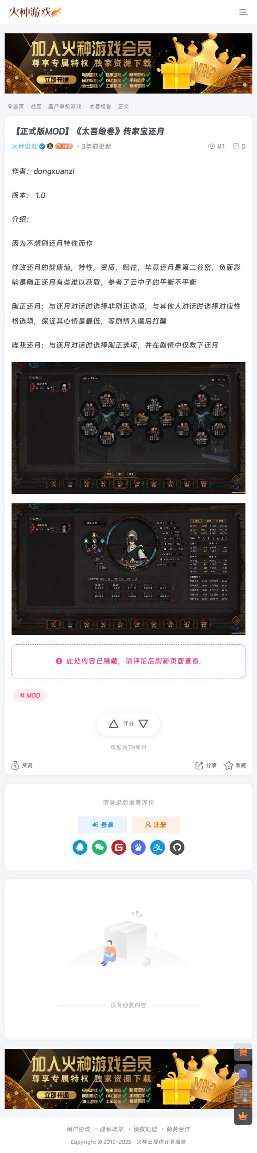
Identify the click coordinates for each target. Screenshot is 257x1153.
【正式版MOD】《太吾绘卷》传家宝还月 (88, 131)
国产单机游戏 (64, 106)
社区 (36, 106)
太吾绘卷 (99, 106)
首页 (16, 106)
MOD (30, 695)
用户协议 (79, 1129)
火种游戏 (24, 146)
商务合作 (178, 1129)
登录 (102, 824)
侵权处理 (145, 1129)
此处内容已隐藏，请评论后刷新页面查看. (128, 661)
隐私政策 (112, 1129)
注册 (155, 824)
